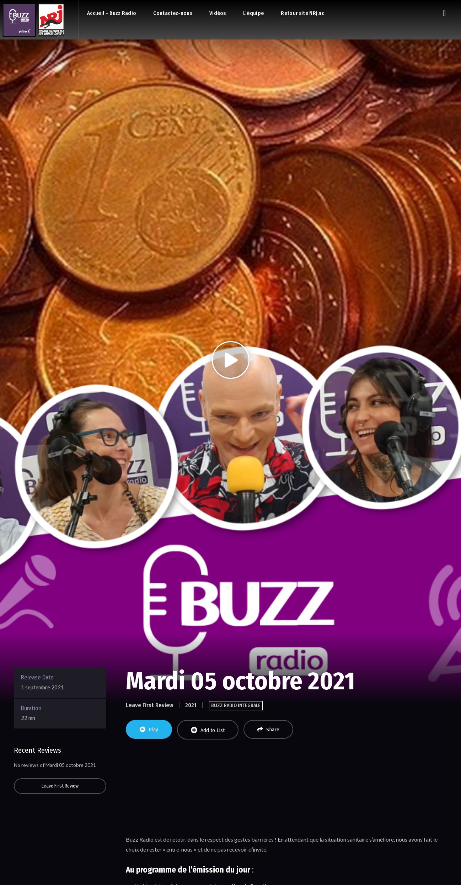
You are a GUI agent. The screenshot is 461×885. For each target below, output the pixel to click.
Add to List (208, 730)
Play (149, 729)
